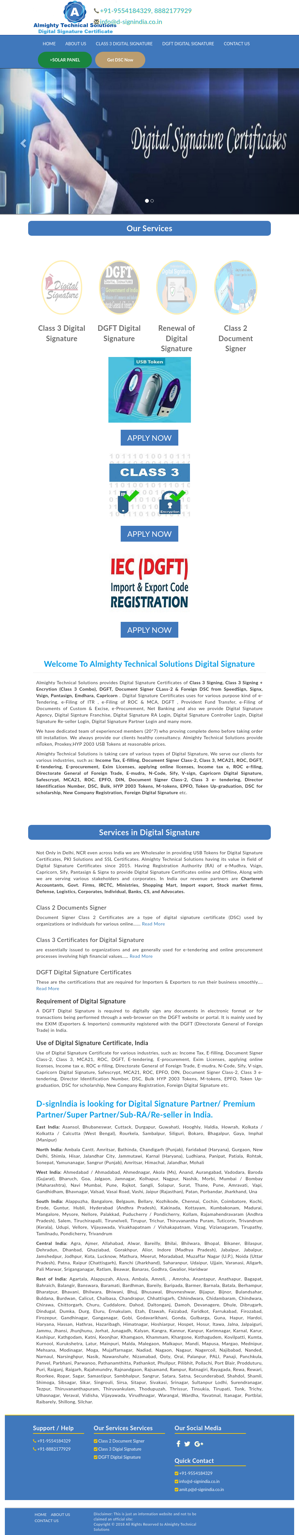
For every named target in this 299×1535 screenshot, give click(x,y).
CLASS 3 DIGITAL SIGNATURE (124, 43)
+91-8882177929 (52, 1449)
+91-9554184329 (52, 1440)
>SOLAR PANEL (65, 59)
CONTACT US (237, 43)
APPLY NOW (149, 437)
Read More (153, 923)
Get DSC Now (120, 59)
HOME (49, 43)
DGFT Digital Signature (117, 1457)
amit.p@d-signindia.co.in (201, 1489)
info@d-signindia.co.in (131, 21)
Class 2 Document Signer (119, 1440)
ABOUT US (75, 43)
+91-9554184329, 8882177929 (146, 10)
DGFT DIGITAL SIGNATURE (188, 43)
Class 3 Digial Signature (117, 1449)
